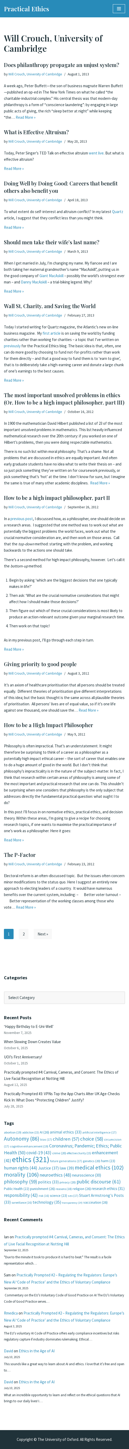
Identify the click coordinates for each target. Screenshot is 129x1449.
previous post (21, 518)
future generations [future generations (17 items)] (66, 1161)
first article (52, 333)
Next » (43, 933)
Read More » (26, 117)
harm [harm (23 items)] (108, 1161)
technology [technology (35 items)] (47, 1202)
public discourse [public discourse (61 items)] (99, 1181)
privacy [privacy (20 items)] (68, 1182)
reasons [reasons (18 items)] (64, 1189)
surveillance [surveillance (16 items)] (21, 1202)
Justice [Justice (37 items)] (48, 1168)
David (8, 1350)
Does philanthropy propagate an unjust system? (61, 64)
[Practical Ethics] (26, 9)
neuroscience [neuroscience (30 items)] (86, 1175)
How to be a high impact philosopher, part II (57, 497)
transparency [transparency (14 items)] (72, 1202)
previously (12, 345)
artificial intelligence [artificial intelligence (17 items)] (99, 1132)
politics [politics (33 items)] (48, 1181)
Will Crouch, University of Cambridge (35, 74)
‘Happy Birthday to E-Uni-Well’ (29, 1026)
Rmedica (11, 1313)
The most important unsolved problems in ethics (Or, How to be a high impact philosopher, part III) (64, 398)
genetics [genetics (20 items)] (91, 1161)
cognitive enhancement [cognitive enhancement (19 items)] (29, 1146)
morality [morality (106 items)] (21, 1174)
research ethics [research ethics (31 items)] (108, 1188)
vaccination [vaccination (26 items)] (95, 1202)
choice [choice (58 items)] (91, 1139)
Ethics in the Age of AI (37, 1350)
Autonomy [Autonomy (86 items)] (21, 1138)
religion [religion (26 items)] (82, 1188)
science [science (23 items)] (58, 1195)
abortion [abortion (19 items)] (12, 1132)
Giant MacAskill (51, 275)
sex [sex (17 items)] (73, 1196)
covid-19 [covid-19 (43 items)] (38, 1153)
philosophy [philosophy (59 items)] (20, 1181)
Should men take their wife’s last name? (51, 242)
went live (96, 153)
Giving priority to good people (40, 663)
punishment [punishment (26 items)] (42, 1188)
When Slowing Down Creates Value (32, 1041)
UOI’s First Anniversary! (23, 1056)
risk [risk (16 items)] (44, 1196)
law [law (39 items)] (67, 1168)
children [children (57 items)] (66, 1139)
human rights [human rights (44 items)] (20, 1168)
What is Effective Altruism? (36, 132)
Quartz (117, 211)
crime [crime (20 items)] (59, 1153)
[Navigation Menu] (119, 8)
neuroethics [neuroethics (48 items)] (55, 1175)
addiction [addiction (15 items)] (30, 1132)
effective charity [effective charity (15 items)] (79, 1153)
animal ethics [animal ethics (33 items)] (65, 1132)
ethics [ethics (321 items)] (30, 1159)
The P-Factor (20, 854)
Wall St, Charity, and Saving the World (50, 305)
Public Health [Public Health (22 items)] (16, 1189)
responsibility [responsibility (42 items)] (21, 1195)
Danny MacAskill (34, 282)
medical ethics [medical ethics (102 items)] (99, 1167)
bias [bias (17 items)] (46, 1139)
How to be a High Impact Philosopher (48, 724)
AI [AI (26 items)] (44, 1132)
